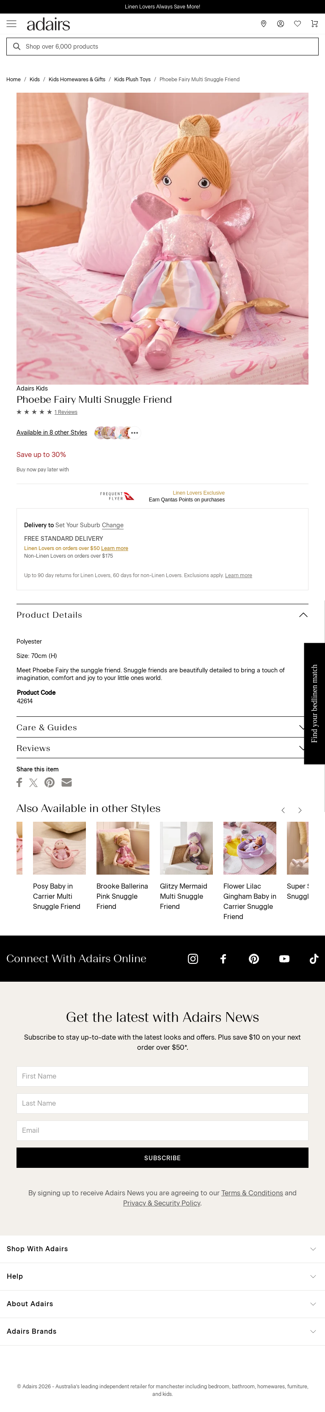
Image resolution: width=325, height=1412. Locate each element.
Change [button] (113, 525)
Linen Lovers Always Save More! (162, 7)
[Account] (280, 24)
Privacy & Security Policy (161, 1203)
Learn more (114, 548)
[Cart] (314, 24)
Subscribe (162, 1158)
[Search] (18, 47)
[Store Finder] (263, 24)
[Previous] (283, 809)
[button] (47, 412)
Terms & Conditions (252, 1193)
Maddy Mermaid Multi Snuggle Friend (232, 896)
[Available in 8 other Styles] (134, 433)
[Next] (300, 809)
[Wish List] (297, 24)
